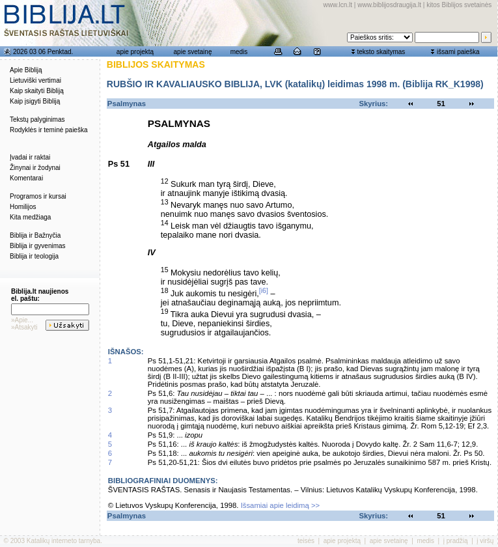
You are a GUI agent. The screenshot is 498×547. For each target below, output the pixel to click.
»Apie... (22, 320)
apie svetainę (193, 51)
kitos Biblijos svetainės (458, 4)
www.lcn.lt (338, 4)
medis (239, 51)
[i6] (263, 290)
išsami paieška (458, 51)
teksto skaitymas (381, 51)
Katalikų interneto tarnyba (63, 540)
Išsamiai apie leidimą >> (280, 505)
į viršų (485, 540)
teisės (305, 540)
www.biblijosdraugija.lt (389, 4)
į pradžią (455, 540)
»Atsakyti (24, 327)
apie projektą (135, 51)
